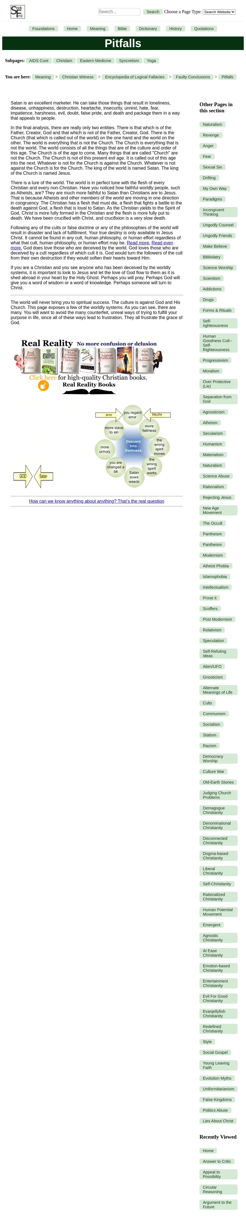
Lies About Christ (218, 1121)
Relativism (212, 630)
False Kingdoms (217, 1099)
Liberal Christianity (213, 870)
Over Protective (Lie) (217, 383)
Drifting (209, 178)
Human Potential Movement (218, 911)
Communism (214, 713)
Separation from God (217, 399)
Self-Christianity (217, 884)
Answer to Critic (217, 1161)
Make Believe (215, 246)
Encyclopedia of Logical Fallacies (134, 77)
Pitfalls (227, 77)
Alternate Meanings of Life (218, 690)
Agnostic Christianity (213, 937)
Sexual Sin (212, 167)
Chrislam (64, 60)
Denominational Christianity (217, 825)
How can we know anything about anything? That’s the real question (96, 501)
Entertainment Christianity (215, 983)
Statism (209, 735)
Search (153, 12)
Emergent (211, 925)
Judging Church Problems (217, 795)
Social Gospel (215, 1052)
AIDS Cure (38, 60)
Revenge (211, 135)
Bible (122, 28)
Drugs (208, 299)
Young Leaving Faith (216, 1065)
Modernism (213, 555)
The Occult (212, 523)
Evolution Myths (217, 1078)
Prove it (210, 598)
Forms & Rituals (217, 310)
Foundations (43, 28)
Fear (207, 156)
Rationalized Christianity (214, 896)
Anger (208, 146)
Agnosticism (214, 412)
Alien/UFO (212, 666)
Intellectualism (215, 587)
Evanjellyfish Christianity (214, 1013)
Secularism (213, 433)
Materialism (213, 454)
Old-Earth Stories (218, 782)
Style (207, 1042)
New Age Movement (212, 510)
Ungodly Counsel (218, 225)
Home (72, 28)
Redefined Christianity (213, 1028)
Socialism (211, 724)
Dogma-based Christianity (215, 855)
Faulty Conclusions (193, 77)
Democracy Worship (213, 758)
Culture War (213, 771)
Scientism (211, 278)
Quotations (204, 28)
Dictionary (148, 28)
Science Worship (218, 267)
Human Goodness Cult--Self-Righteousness (217, 343)
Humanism (212, 444)
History (175, 28)
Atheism (210, 422)
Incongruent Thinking (213, 212)
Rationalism (213, 487)
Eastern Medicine (95, 60)
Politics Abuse (215, 1110)
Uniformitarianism (218, 1089)
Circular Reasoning (212, 1189)
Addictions (212, 289)
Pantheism (212, 534)
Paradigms (212, 199)
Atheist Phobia (216, 566)
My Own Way (215, 188)
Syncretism (129, 60)
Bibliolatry (211, 257)
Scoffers (210, 608)
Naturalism (212, 124)
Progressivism (215, 360)
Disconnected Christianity (215, 840)
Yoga (151, 60)
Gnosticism (213, 677)
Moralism (211, 371)
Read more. (138, 242)
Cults (207, 703)
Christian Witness (78, 77)
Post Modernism (217, 619)
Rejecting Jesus (217, 497)
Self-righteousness (215, 323)
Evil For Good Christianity (215, 998)
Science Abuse (216, 476)
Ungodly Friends (217, 235)
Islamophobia (215, 576)
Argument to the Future (217, 1204)
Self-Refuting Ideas (214, 653)
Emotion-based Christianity (216, 968)
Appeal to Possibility (212, 1174)
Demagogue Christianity (214, 810)
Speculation (213, 640)
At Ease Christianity (213, 952)
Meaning (97, 28)
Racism (209, 745)
